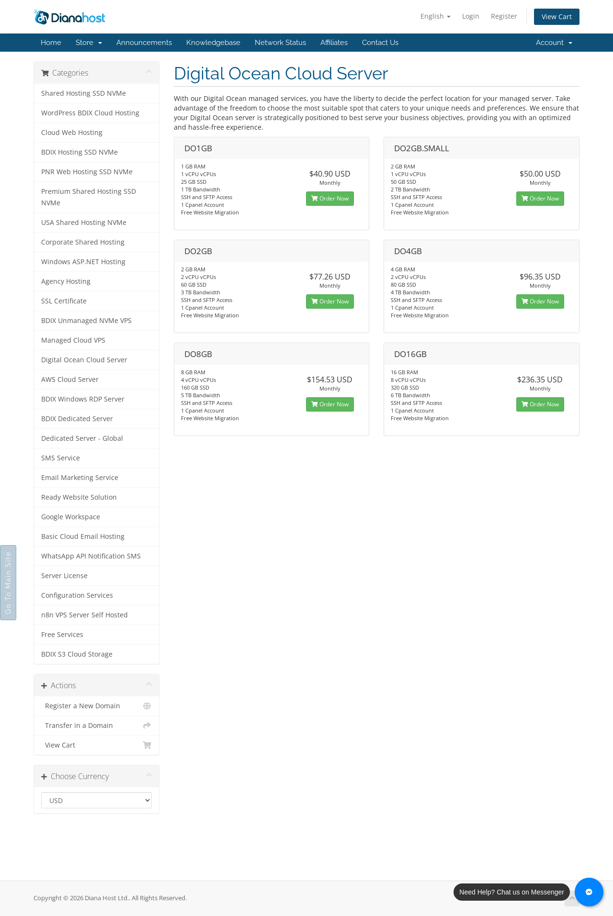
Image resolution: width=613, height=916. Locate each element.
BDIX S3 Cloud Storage (77, 654)
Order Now (330, 198)
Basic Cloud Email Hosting (83, 536)
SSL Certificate (64, 301)
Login (470, 16)
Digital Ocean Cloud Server (84, 360)
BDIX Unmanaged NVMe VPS (86, 320)
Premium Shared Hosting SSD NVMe (88, 197)
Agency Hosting (66, 281)
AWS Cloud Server (70, 379)
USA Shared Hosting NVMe (83, 222)
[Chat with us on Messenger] (589, 892)
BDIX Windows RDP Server (83, 399)
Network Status (280, 42)
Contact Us (380, 42)
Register (504, 16)
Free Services (62, 634)
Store (89, 42)
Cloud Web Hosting (71, 132)
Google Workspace (70, 517)
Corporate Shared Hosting (83, 242)
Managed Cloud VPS (73, 340)
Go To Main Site (8, 582)
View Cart (557, 16)
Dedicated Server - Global (82, 438)
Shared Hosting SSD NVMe (83, 93)
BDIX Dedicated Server (77, 418)
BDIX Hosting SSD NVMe (79, 152)
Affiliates (334, 42)
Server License (64, 575)
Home (51, 42)
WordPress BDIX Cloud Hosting (90, 113)
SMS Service (60, 458)
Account (554, 42)
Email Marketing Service (79, 477)
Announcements (144, 42)
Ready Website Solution (79, 497)
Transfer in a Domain (96, 725)
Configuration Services (77, 595)
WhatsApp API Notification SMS (91, 556)
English (435, 16)
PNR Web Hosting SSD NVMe (87, 172)
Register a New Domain (96, 706)
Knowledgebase (213, 42)
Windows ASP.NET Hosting (83, 261)
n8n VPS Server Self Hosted (84, 615)
